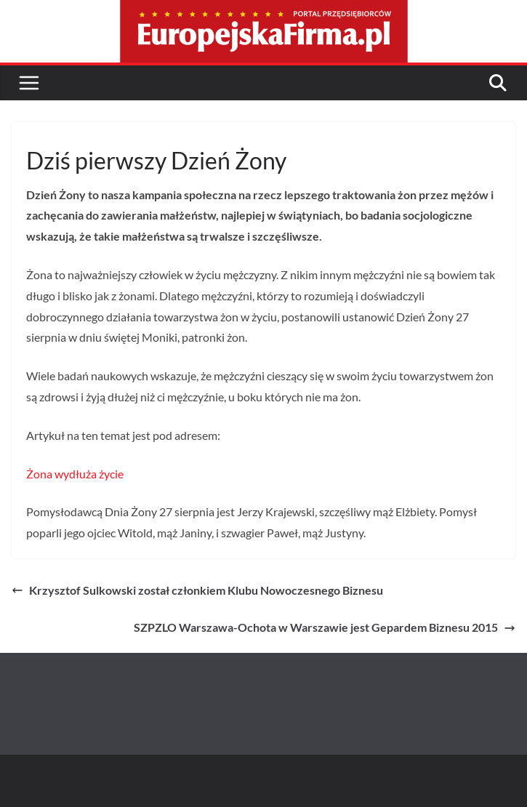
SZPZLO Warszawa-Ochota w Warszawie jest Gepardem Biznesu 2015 (324, 627)
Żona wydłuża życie (75, 474)
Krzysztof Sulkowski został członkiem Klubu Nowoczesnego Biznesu (197, 590)
